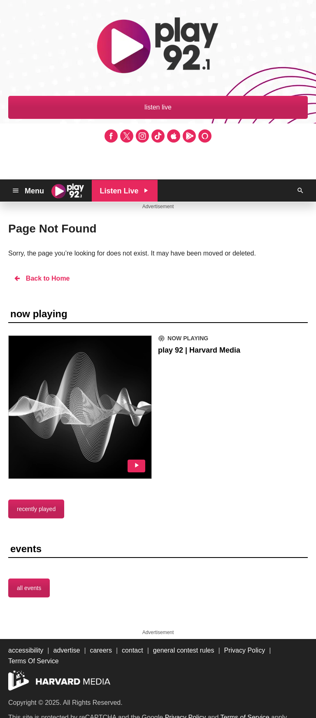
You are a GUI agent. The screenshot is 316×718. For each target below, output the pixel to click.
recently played (36, 509)
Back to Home (41, 278)
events (26, 548)
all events (29, 588)
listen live (158, 107)
